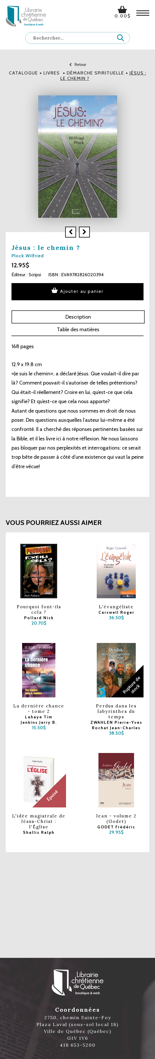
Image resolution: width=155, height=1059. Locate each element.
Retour (77, 64)
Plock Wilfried (27, 255)
